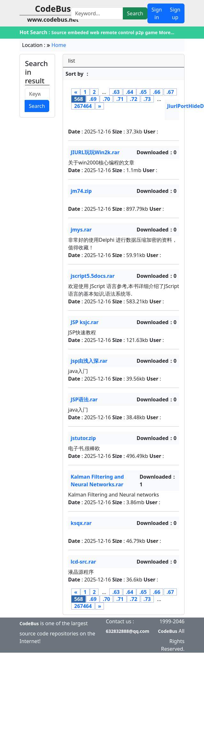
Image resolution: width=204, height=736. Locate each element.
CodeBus (29, 623)
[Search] (97, 13)
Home (58, 45)
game (151, 32)
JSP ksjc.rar (84, 322)
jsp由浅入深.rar (89, 360)
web (94, 32)
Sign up (175, 13)
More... (166, 32)
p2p (140, 32)
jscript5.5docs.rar (92, 275)
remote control (117, 32)
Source (59, 32)
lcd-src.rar (83, 561)
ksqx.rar (81, 523)
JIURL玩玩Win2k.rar (95, 152)
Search (135, 13)
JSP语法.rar (84, 399)
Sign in (157, 13)
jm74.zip (81, 190)
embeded (78, 32)
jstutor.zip (83, 438)
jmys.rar (81, 229)
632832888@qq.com (127, 631)
